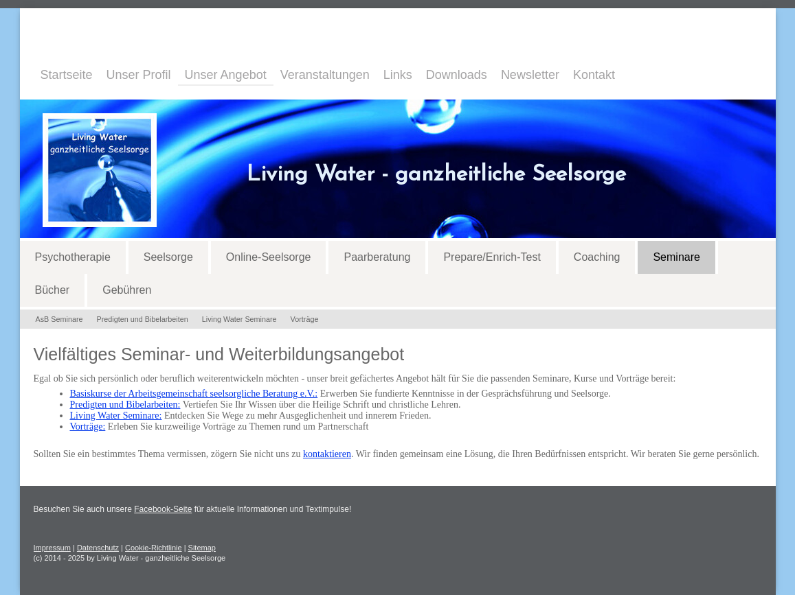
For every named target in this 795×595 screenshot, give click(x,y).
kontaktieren (327, 454)
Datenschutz (98, 548)
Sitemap (202, 548)
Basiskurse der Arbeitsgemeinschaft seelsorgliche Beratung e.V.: (194, 393)
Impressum (52, 548)
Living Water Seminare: (116, 415)
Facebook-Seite (163, 509)
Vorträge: (88, 426)
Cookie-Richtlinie (153, 548)
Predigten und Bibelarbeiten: (125, 404)
